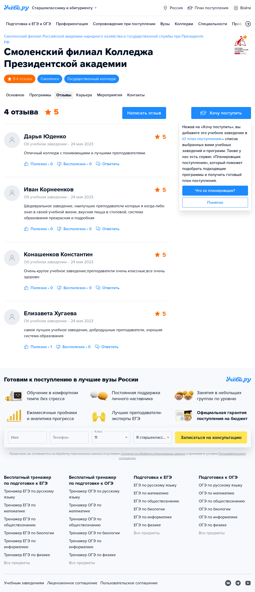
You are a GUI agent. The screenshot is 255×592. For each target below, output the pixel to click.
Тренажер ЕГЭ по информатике (20, 543)
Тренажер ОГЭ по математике (85, 508)
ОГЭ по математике (216, 493)
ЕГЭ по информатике (153, 517)
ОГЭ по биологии (215, 509)
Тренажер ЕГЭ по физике (27, 554)
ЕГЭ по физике (147, 525)
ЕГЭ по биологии (149, 509)
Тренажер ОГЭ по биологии (94, 533)
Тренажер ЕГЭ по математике (20, 508)
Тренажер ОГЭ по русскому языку (94, 494)
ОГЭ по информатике (218, 517)
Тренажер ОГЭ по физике (92, 554)
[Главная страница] (16, 8)
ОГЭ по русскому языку (220, 485)
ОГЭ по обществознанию (222, 501)
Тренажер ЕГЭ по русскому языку (29, 494)
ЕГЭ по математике (151, 493)
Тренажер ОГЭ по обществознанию (85, 522)
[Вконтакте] (228, 583)
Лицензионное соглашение (72, 583)
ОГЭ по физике (213, 525)
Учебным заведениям (24, 583)
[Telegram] (238, 583)
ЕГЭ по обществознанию (156, 501)
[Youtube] (248, 583)
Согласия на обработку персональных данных (153, 453)
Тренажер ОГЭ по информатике (85, 543)
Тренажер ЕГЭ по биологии (29, 533)
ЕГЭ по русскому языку (155, 485)
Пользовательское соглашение (129, 583)
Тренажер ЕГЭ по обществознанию (20, 522)
